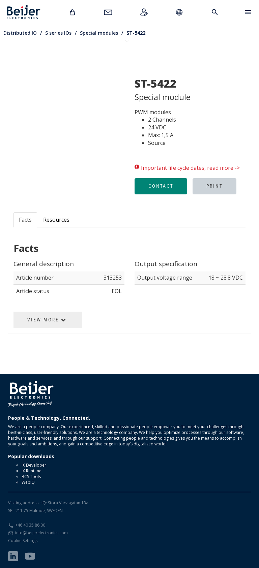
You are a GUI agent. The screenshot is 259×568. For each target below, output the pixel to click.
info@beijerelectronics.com (41, 533)
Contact (160, 186)
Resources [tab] (56, 219)
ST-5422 (135, 33)
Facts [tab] (25, 219)
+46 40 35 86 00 (30, 525)
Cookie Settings (22, 540)
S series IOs (58, 33)
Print (214, 186)
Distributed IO (20, 33)
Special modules (99, 33)
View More (46, 319)
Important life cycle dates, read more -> (187, 168)
